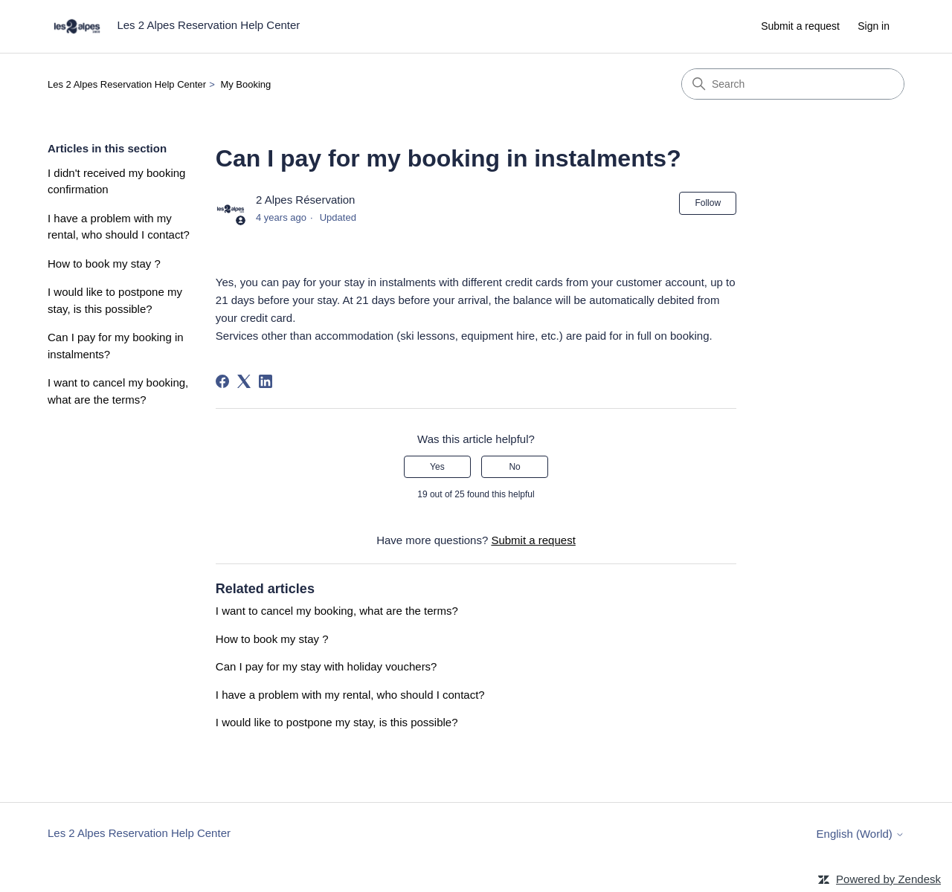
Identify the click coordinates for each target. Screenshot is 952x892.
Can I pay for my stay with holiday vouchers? (326, 666)
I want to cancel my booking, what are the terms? (118, 391)
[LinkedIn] (265, 381)
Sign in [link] (874, 26)
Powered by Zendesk (888, 879)
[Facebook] (222, 381)
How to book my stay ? (104, 263)
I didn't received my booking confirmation (116, 181)
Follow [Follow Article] (708, 203)
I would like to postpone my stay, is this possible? (115, 300)
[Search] (793, 84)
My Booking (245, 84)
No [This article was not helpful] (514, 467)
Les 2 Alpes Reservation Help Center (127, 84)
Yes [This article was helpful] (437, 467)
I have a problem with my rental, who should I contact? (119, 227)
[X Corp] (244, 381)
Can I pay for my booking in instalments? (116, 346)
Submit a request (800, 26)
